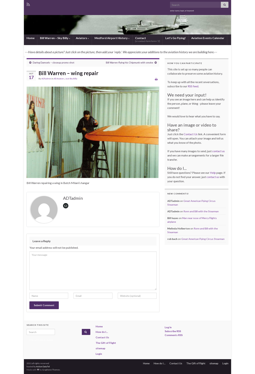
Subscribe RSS (173, 331)
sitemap (100, 348)
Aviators (82, 38)
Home (31, 38)
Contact (147, 39)
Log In (168, 327)
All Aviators (59, 78)
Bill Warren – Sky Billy (55, 38)
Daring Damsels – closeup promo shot (53, 62)
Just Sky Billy (71, 78)
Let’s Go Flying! (175, 38)
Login (99, 353)
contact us (218, 151)
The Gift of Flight (106, 342)
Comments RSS (174, 335)
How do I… (102, 331)
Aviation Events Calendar (207, 38)
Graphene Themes (51, 369)
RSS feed (193, 86)
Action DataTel (43, 366)
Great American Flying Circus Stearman (203, 238)
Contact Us (190, 134)
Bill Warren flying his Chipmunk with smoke (129, 62)
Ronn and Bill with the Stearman (201, 211)
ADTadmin (46, 78)
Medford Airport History (112, 38)
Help (213, 172)
